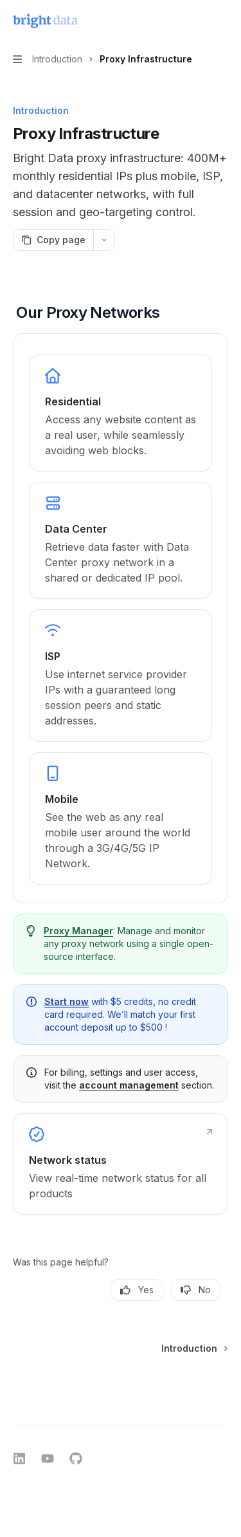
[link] (120, 413)
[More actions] (224, 21)
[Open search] (200, 20)
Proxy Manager (78, 930)
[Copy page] (53, 240)
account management (129, 1085)
